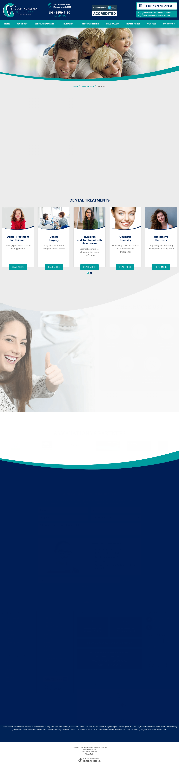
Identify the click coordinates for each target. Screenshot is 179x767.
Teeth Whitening (90, 24)
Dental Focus (92, 761)
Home (7, 24)
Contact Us (169, 24)
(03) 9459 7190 (59, 14)
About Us (22, 24)
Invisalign (69, 24)
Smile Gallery (113, 24)
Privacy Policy (89, 754)
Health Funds (133, 24)
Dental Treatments (45, 24)
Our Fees (151, 24)
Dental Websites (90, 758)
